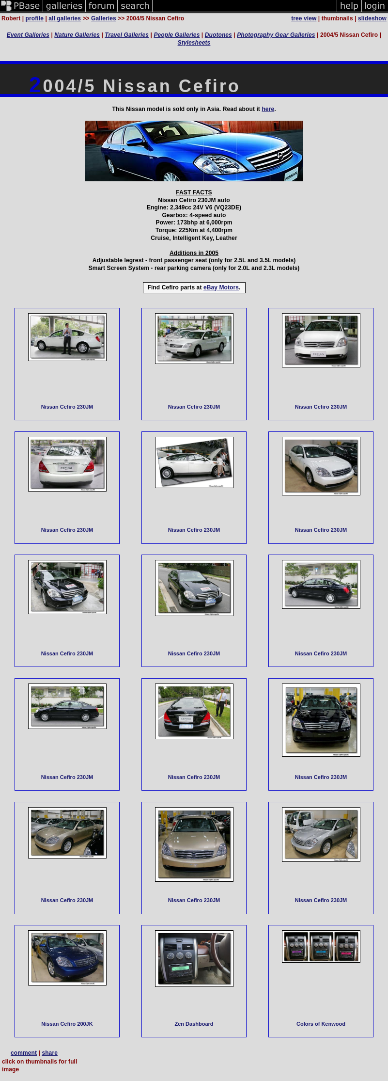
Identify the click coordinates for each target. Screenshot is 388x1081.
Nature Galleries (77, 35)
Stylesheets (194, 42)
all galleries (64, 18)
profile (35, 18)
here (268, 109)
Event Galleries (28, 35)
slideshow (372, 18)
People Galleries (177, 35)
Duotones (218, 35)
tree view (303, 18)
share (50, 1052)
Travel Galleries (127, 35)
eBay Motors (221, 287)
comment (24, 1052)
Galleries (103, 18)
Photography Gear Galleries (276, 35)
